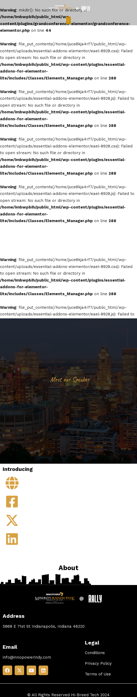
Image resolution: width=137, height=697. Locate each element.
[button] (68, 20)
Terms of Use (98, 674)
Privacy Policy (98, 663)
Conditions (95, 652)
